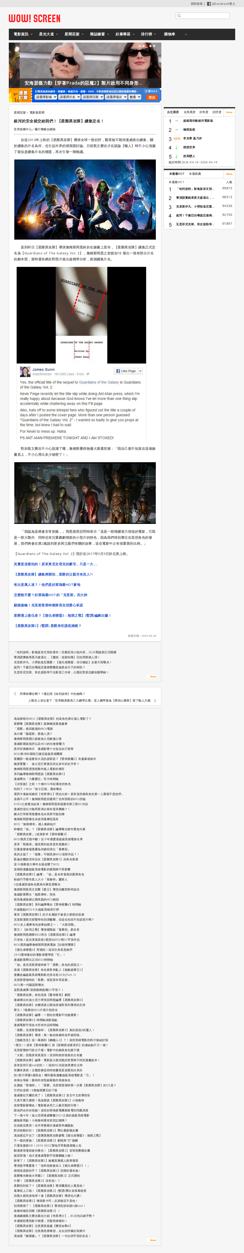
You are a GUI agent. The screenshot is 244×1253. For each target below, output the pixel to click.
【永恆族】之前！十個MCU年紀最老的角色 (42, 784)
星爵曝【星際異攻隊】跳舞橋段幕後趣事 (40, 724)
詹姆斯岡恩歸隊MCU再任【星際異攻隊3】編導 (45, 935)
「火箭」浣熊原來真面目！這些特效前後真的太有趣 (48, 1055)
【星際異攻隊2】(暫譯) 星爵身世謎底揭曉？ (47, 625)
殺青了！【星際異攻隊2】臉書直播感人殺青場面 (46, 1161)
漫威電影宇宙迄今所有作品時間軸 (36, 1025)
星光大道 (46, 34)
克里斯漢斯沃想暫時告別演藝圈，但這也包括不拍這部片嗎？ (54, 920)
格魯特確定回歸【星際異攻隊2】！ (37, 1211)
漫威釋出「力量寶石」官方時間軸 (36, 779)
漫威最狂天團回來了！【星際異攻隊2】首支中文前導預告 (52, 1095)
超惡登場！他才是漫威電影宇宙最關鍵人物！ (43, 1156)
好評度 (217, 112)
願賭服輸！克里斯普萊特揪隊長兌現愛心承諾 (48, 605)
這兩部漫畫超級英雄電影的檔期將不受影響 (42, 869)
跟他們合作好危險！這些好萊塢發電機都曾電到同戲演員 (51, 1110)
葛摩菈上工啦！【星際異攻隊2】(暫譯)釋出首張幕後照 (50, 1191)
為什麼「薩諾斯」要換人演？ (33, 734)
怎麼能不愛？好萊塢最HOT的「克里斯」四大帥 (50, 595)
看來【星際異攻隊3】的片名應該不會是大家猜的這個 (49, 914)
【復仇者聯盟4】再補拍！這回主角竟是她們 (43, 950)
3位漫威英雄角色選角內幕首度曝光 (37, 884)
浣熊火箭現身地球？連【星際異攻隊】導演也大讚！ (48, 1196)
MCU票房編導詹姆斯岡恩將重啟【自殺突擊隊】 (45, 945)
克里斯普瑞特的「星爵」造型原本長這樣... (42, 980)
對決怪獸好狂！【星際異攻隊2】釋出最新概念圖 (46, 1130)
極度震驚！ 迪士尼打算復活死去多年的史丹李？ (46, 764)
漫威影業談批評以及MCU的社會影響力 (39, 744)
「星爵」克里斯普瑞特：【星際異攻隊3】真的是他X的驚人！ (54, 1030)
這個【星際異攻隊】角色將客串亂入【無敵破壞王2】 (49, 970)
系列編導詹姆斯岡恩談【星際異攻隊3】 (40, 774)
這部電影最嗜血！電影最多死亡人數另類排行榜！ (46, 1105)
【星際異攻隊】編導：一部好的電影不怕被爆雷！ (46, 1015)
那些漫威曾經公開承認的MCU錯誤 (36, 899)
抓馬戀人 (189, 156)
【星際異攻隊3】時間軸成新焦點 (35, 1020)
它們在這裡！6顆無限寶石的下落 (35, 1090)
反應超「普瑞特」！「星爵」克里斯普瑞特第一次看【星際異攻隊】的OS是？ (65, 1085)
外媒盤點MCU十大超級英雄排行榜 (36, 909)
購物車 (169, 34)
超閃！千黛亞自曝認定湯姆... (195, 215)
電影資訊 (21, 34)
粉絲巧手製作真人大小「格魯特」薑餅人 (40, 879)
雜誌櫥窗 (97, 34)
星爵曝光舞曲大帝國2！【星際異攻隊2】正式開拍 (47, 1176)
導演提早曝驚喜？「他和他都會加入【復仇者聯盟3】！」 (52, 1166)
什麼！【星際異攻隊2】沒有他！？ (37, 1181)
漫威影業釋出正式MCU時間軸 (33, 960)
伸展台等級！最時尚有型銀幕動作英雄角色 (42, 1080)
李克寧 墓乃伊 (192, 138)
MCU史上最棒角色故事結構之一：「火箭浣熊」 (45, 925)
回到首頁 (197, 4)
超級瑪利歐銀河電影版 (198, 121)
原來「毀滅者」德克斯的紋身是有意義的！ (42, 844)
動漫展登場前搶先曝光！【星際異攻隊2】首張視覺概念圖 (52, 1151)
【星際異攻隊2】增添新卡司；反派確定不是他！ (46, 1201)
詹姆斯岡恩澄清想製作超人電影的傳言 (39, 769)
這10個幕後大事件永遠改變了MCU (37, 864)
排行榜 (146, 34)
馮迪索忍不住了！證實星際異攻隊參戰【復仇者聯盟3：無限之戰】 (58, 1135)
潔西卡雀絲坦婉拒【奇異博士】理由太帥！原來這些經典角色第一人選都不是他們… (68, 794)
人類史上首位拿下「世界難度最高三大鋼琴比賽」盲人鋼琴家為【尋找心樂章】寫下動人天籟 (89, 700)
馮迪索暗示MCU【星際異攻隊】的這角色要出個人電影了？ (53, 719)
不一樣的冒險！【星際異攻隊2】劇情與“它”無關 (46, 1140)
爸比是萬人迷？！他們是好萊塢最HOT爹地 (47, 584)
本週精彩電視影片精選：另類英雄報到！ (40, 1221)
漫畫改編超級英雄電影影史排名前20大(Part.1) (45, 975)
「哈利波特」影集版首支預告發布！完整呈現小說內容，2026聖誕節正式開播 (65, 652)
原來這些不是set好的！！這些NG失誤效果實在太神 (48, 1065)
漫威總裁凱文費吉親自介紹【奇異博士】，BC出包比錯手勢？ (54, 1216)
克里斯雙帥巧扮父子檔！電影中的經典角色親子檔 (46, 1050)
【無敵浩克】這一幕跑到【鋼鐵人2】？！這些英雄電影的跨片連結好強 (61, 1040)
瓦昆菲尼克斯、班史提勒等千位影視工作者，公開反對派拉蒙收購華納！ (61, 672)
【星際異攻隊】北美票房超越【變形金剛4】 (43, 1226)
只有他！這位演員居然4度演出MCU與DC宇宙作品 (47, 940)
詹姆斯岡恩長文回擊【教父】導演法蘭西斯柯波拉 (46, 889)
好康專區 (123, 34)
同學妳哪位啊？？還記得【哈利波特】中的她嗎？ (52, 694)
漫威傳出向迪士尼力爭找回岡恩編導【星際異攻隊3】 (49, 1000)
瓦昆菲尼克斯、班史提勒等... (195, 224)
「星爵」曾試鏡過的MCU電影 (33, 729)
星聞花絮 (72, 34)
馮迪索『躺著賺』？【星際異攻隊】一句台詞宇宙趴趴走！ (52, 1236)
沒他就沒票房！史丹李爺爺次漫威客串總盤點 (43, 1125)
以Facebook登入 (221, 4)
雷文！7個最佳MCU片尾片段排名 (36, 1010)
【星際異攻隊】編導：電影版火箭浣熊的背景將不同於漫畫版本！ (57, 1060)
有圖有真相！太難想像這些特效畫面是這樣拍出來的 (48, 1070)
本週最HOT (177, 174)
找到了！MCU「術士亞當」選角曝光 (38, 789)
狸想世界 (189, 147)
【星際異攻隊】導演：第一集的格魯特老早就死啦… (48, 1035)
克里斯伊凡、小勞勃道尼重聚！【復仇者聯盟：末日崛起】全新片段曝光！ (63, 662)
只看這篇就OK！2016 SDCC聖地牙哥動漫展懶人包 (47, 1145)
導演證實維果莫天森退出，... (195, 198)
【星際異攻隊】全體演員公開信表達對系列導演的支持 (49, 1005)
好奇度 (203, 112)
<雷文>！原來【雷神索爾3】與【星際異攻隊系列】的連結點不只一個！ (61, 1045)
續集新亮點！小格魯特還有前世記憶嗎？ (40, 1120)
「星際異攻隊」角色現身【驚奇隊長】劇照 (42, 995)
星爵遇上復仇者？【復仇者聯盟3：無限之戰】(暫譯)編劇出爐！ (63, 615)
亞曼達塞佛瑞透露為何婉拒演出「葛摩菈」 (42, 849)
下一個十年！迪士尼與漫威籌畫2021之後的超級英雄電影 (52, 1115)
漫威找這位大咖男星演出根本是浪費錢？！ (42, 809)
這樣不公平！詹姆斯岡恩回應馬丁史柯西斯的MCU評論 (50, 799)
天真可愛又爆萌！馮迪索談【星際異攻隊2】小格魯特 (49, 1100)
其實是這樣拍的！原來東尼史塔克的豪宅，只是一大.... (56, 564)
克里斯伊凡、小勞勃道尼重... (195, 206)
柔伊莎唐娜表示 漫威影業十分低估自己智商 (43, 749)
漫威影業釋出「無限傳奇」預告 (35, 894)
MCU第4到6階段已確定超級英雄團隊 (38, 754)
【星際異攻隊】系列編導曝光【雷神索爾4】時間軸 (47, 904)
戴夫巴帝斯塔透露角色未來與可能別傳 (39, 814)
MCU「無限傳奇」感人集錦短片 (35, 824)
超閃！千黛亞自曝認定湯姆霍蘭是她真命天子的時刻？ (49, 667)
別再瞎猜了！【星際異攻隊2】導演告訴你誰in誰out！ (50, 1206)
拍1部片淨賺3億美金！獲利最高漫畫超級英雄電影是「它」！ (54, 1075)
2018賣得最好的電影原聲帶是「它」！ (40, 955)
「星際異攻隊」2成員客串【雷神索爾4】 (41, 834)
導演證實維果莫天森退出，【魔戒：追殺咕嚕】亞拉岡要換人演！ (57, 657)
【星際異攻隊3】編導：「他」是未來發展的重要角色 (49, 874)
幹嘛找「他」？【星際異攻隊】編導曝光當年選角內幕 (49, 829)
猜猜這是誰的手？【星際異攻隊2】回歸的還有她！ (47, 1171)
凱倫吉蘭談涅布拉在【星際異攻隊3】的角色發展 (46, 859)
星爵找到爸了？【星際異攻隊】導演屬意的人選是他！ (49, 1186)
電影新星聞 (37, 112)
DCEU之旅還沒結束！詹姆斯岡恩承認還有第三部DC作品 (51, 804)
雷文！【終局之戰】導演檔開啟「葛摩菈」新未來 (46, 930)
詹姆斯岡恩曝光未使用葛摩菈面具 (36, 819)
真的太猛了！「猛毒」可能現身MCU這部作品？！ (47, 854)
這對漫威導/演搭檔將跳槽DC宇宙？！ (39, 990)
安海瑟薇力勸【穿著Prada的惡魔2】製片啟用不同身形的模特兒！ (112, 83)
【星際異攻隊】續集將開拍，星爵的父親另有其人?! (53, 574)
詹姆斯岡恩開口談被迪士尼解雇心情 (37, 739)
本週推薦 (195, 174)
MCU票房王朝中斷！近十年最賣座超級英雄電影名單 (48, 839)
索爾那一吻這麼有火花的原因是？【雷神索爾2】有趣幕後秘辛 (55, 759)
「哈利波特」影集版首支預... (195, 189)
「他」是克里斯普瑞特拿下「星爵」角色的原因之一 (48, 965)
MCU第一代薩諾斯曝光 (29, 985)
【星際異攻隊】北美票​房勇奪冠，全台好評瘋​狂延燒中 (49, 1231)
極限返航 (189, 129)
